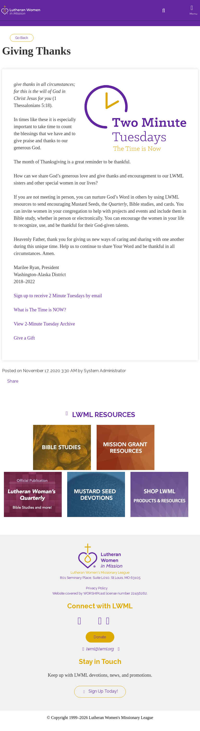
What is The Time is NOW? (40, 309)
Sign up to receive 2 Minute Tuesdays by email (58, 295)
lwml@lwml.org (98, 648)
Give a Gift (24, 338)
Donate (100, 637)
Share (12, 381)
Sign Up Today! (100, 691)
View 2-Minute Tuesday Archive (44, 323)
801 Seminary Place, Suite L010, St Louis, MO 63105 (100, 578)
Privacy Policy (97, 588)
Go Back (21, 38)
